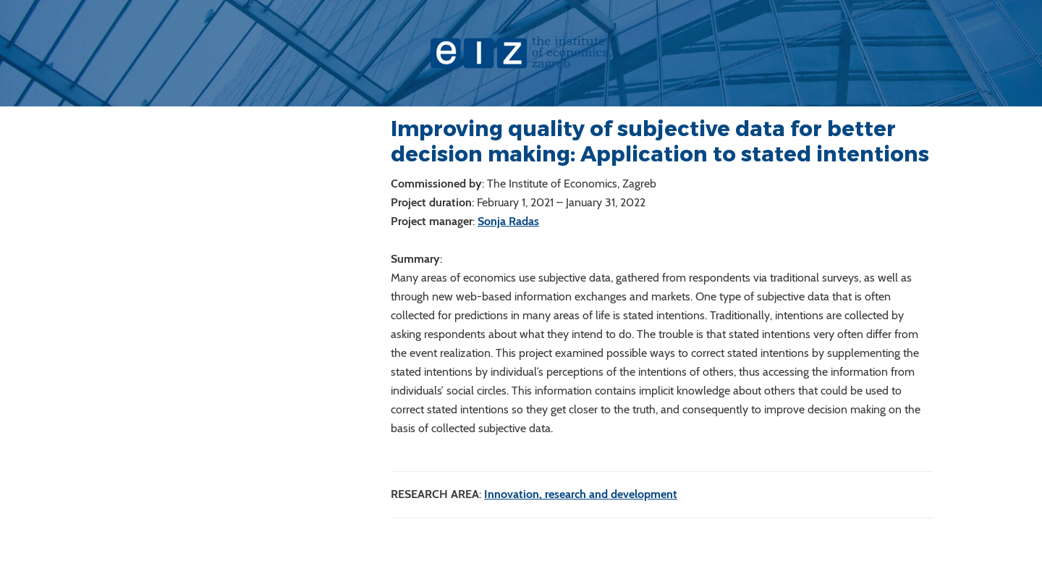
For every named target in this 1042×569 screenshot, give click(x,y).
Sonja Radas (508, 221)
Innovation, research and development (580, 494)
